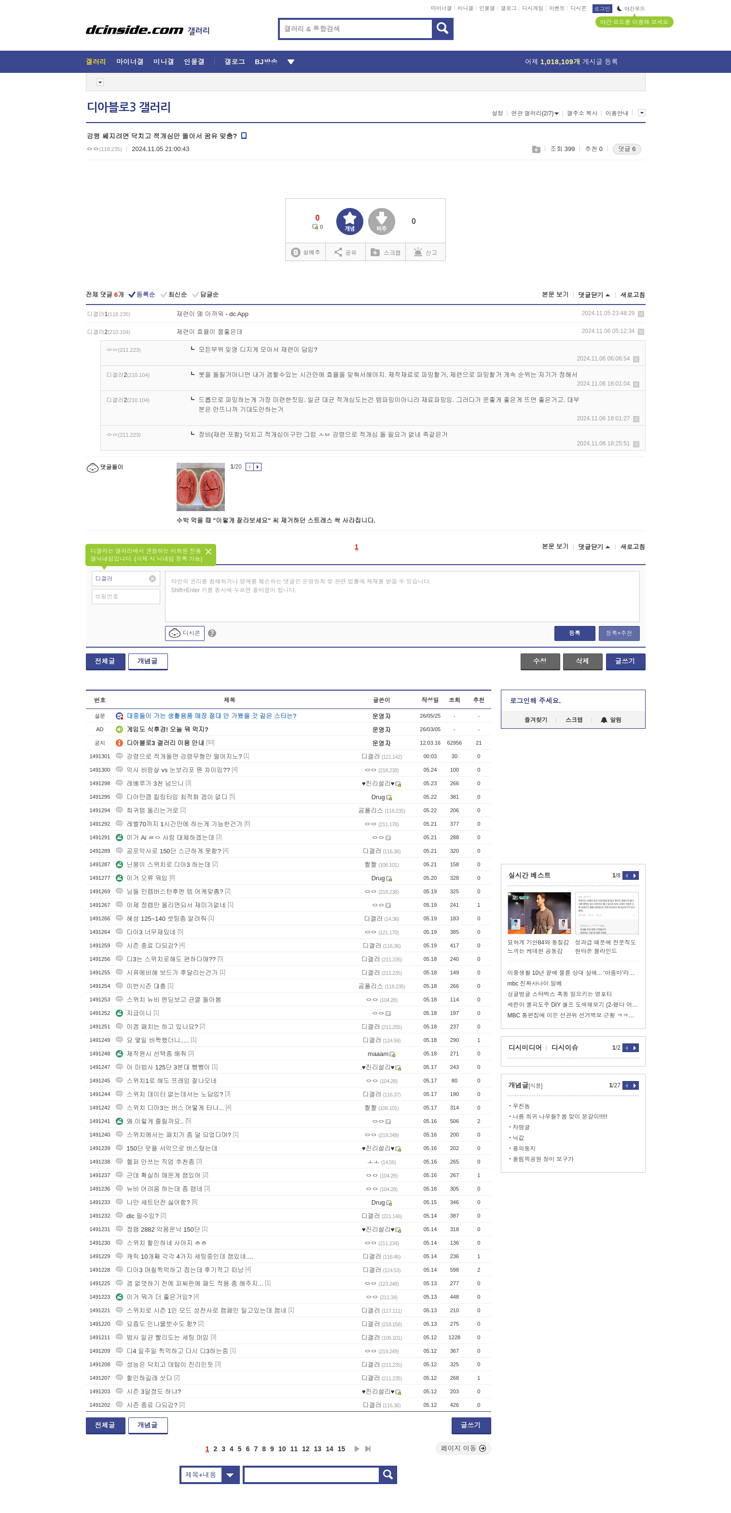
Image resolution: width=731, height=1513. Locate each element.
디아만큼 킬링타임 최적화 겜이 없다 (171, 797)
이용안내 (617, 113)
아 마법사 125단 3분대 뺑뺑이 (163, 1067)
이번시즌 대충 (141, 986)
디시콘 (579, 8)
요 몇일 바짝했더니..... (152, 1040)
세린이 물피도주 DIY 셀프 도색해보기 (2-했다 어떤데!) (573, 1004)
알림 (611, 720)
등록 (574, 633)
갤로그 (509, 8)
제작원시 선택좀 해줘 (151, 1053)
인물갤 (487, 8)
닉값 (518, 1138)
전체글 (105, 661)
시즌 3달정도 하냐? (148, 1391)
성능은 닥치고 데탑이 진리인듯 (164, 1364)
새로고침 (633, 295)
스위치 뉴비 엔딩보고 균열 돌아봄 (168, 999)
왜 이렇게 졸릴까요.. (149, 1121)
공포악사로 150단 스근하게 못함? (168, 851)
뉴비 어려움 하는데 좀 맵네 (159, 1189)
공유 (345, 252)
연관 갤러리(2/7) (535, 113)
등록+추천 (619, 633)
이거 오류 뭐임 (141, 878)
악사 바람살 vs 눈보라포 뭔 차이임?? (173, 770)
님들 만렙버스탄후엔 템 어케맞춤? (169, 891)
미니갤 (465, 8)
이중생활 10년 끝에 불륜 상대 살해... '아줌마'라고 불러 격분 (573, 973)
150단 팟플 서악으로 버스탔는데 (167, 1148)
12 (306, 1449)
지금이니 (134, 1013)
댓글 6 (627, 149)
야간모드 (631, 9)
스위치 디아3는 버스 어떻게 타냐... (170, 1107)
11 (294, 1449)
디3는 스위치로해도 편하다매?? (166, 959)
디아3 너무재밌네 (146, 932)
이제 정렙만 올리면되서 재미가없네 (171, 905)
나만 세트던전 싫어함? (153, 1202)
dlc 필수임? (137, 1216)
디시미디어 (525, 1048)
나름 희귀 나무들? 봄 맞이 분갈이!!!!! (560, 1116)
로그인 (602, 9)
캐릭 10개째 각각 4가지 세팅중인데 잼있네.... (184, 1256)
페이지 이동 (463, 1448)
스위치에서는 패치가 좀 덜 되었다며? (173, 1134)
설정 (497, 113)
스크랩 (535, 149)
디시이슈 (565, 1048)
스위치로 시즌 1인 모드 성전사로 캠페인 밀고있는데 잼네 (201, 1310)
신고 (425, 252)
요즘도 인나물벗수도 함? (156, 1324)
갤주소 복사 (582, 113)
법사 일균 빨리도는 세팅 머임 (162, 1337)
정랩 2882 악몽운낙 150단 (158, 1229)
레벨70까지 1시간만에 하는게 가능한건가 (179, 824)
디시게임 (532, 8)
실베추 (305, 252)
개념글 (148, 661)
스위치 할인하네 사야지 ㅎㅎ (161, 1243)
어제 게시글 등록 (571, 62)
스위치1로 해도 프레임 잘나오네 (166, 1080)
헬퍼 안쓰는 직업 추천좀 (155, 1162)
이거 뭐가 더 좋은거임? (154, 1297)
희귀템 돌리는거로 (147, 810)
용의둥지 (524, 1148)
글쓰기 (625, 661)
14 (329, 1449)
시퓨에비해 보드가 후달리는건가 (167, 972)
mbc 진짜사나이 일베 (535, 983)
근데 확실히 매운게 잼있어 (158, 1175)
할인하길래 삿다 (144, 1378)
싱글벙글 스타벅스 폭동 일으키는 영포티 (560, 994)
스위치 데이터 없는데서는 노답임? (169, 1094)
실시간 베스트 (530, 875)
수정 (540, 661)
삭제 (641, 314)
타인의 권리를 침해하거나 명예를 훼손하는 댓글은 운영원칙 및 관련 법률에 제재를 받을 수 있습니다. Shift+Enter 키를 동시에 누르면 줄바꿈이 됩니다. (301, 586)
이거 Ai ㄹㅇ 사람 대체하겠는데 (165, 837)
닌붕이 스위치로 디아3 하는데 (163, 864)
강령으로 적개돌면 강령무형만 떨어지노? (179, 756)
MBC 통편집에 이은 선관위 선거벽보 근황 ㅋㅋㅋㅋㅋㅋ (573, 1015)
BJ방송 (266, 62)
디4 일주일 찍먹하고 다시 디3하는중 (172, 1351)
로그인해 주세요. (535, 701)
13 (318, 1449)
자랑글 (521, 1127)
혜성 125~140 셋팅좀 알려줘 (161, 918)
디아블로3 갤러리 (129, 107)
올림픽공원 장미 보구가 (543, 1159)
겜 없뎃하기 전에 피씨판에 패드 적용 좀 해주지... (189, 1283)
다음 (357, 1448)
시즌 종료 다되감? (146, 945)
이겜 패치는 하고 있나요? (157, 1026)
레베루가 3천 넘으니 (149, 783)
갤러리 (96, 62)
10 (282, 1449)
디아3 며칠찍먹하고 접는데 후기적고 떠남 (180, 1270)
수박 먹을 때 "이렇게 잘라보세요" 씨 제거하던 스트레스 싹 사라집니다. (276, 520)
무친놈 (521, 1106)
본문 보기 (555, 294)
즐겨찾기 (536, 720)
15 (341, 1449)
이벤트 (557, 8)
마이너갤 (441, 8)
